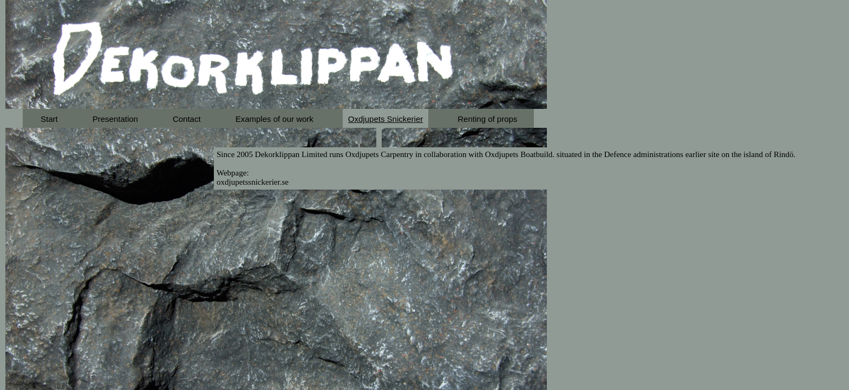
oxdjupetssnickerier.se (253, 182)
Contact (187, 118)
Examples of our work (275, 118)
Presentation (115, 118)
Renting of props (487, 118)
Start (49, 118)
